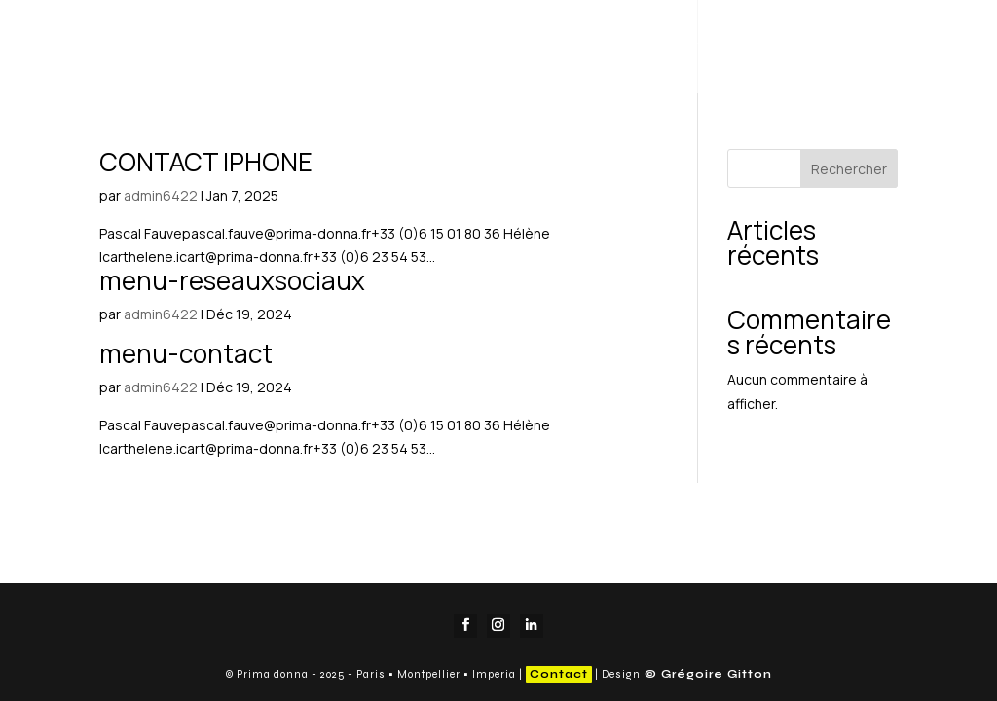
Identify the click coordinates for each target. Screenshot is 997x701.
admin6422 (161, 195)
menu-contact (186, 353)
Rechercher (849, 169)
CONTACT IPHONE (206, 161)
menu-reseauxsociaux (232, 280)
